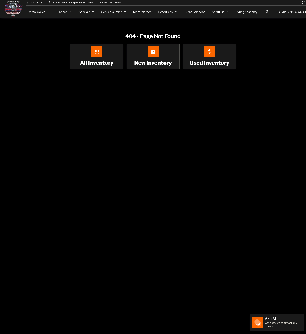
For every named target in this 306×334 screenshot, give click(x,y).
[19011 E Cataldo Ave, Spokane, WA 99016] (71, 2)
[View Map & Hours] (109, 2)
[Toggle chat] (277, 322)
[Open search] (267, 12)
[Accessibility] (34, 2)
